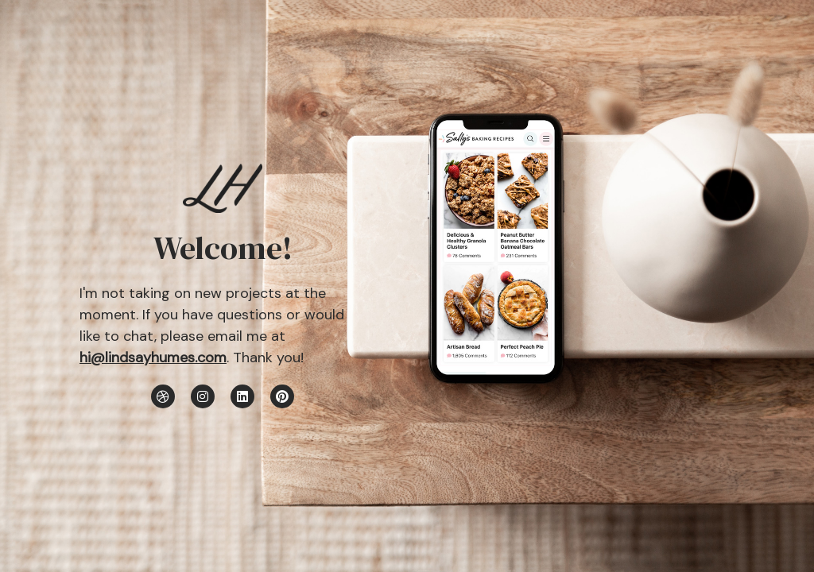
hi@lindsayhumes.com (153, 357)
